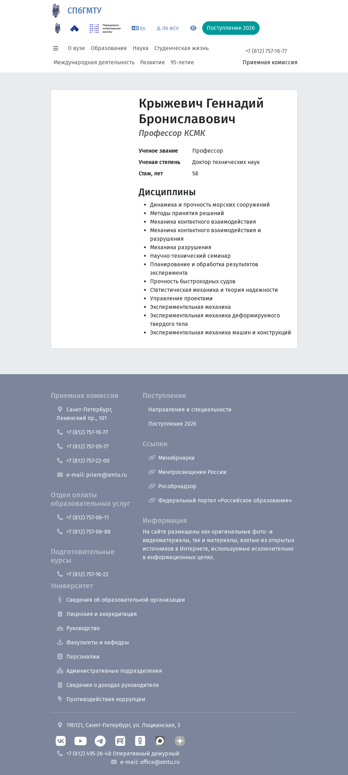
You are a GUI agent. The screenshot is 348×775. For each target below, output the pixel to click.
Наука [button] (141, 48)
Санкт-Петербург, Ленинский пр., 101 (84, 413)
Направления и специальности (190, 409)
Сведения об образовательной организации (120, 599)
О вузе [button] (76, 48)
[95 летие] (58, 28)
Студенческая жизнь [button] (181, 48)
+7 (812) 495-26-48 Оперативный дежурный (117, 753)
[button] (58, 48)
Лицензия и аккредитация (96, 614)
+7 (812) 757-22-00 (83, 460)
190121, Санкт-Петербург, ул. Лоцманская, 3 (118, 725)
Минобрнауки (171, 457)
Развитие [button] (152, 62)
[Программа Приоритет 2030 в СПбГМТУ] (74, 28)
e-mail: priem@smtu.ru (91, 474)
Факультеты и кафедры (92, 642)
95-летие (182, 62)
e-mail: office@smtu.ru (144, 762)
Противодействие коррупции (100, 699)
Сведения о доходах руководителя (107, 685)
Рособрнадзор (172, 486)
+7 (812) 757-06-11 (82, 517)
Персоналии (78, 656)
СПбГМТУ (84, 11)
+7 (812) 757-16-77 (266, 51)
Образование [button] (109, 48)
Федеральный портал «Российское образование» (220, 500)
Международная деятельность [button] (94, 62)
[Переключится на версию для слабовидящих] (193, 28)
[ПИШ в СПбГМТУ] (105, 28)
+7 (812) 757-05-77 (82, 446)
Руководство (78, 628)
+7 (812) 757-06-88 (83, 531)
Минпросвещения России (187, 472)
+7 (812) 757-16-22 (82, 574)
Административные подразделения (109, 670)
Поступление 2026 (172, 423)
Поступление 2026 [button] (231, 27)
